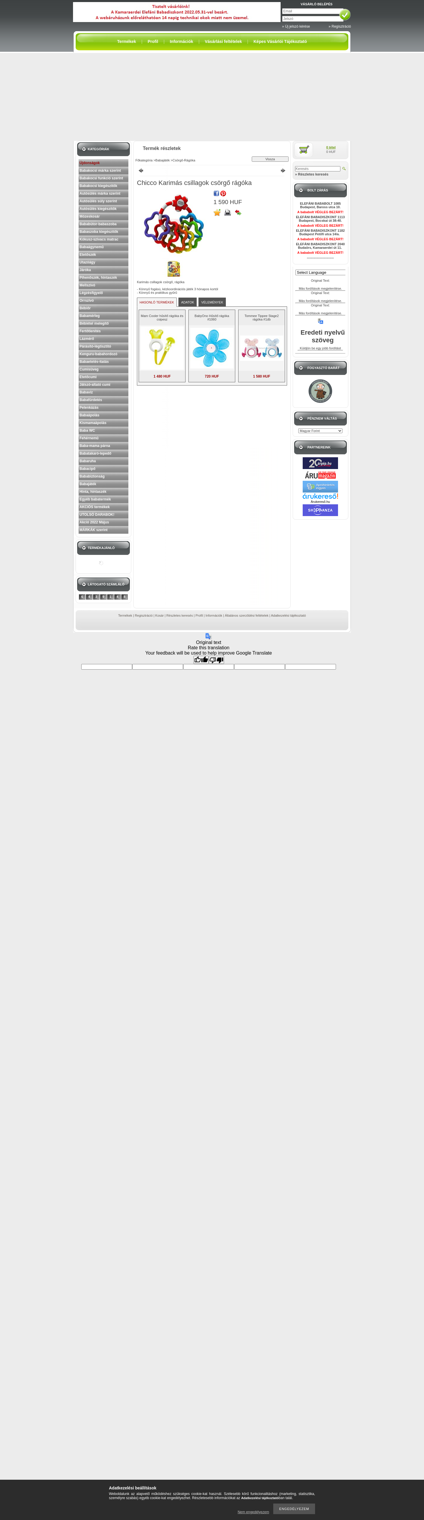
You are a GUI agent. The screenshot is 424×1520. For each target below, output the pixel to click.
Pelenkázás (89, 408)
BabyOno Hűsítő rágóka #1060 (212, 317)
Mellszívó (87, 285)
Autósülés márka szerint (100, 193)
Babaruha (88, 461)
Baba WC (87, 430)
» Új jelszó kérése (296, 26)
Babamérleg (90, 316)
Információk (214, 615)
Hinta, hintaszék (93, 492)
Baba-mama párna (95, 446)
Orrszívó (87, 300)
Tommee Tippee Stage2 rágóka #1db (261, 317)
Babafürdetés (91, 400)
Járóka (85, 270)
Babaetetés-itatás (94, 362)
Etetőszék (88, 255)
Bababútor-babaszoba (98, 224)
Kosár (159, 615)
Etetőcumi (88, 377)
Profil (199, 615)
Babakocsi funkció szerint (101, 178)
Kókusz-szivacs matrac (99, 239)
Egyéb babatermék (95, 499)
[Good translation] (201, 660)
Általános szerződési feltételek (247, 615)
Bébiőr (85, 308)
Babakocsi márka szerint (100, 170)
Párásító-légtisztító (95, 346)
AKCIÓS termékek (95, 507)
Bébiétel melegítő (94, 323)
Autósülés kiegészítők (98, 209)
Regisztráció (144, 615)
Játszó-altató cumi (95, 385)
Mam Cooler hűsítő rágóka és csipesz (162, 317)
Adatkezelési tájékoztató (288, 615)
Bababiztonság (92, 476)
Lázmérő (87, 339)
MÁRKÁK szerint (93, 530)
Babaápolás (89, 415)
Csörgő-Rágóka (184, 160)
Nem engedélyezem (253, 1512)
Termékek (125, 615)
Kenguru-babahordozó (98, 354)
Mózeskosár (90, 216)
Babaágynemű (92, 247)
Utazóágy (87, 262)
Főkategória (144, 160)
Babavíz (86, 392)
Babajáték (88, 484)
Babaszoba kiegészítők (99, 232)
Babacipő (87, 469)
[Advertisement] (212, 97)
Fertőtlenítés (90, 331)
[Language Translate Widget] (322, 272)
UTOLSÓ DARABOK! (97, 515)
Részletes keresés (179, 615)
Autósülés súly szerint (98, 201)
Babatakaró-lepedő (95, 453)
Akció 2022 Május (94, 522)
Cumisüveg (89, 369)
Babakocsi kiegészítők (98, 186)
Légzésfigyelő (91, 293)
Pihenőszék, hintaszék (98, 278)
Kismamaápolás (93, 423)
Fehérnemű (89, 438)
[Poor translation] (216, 660)
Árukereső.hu (320, 501)
